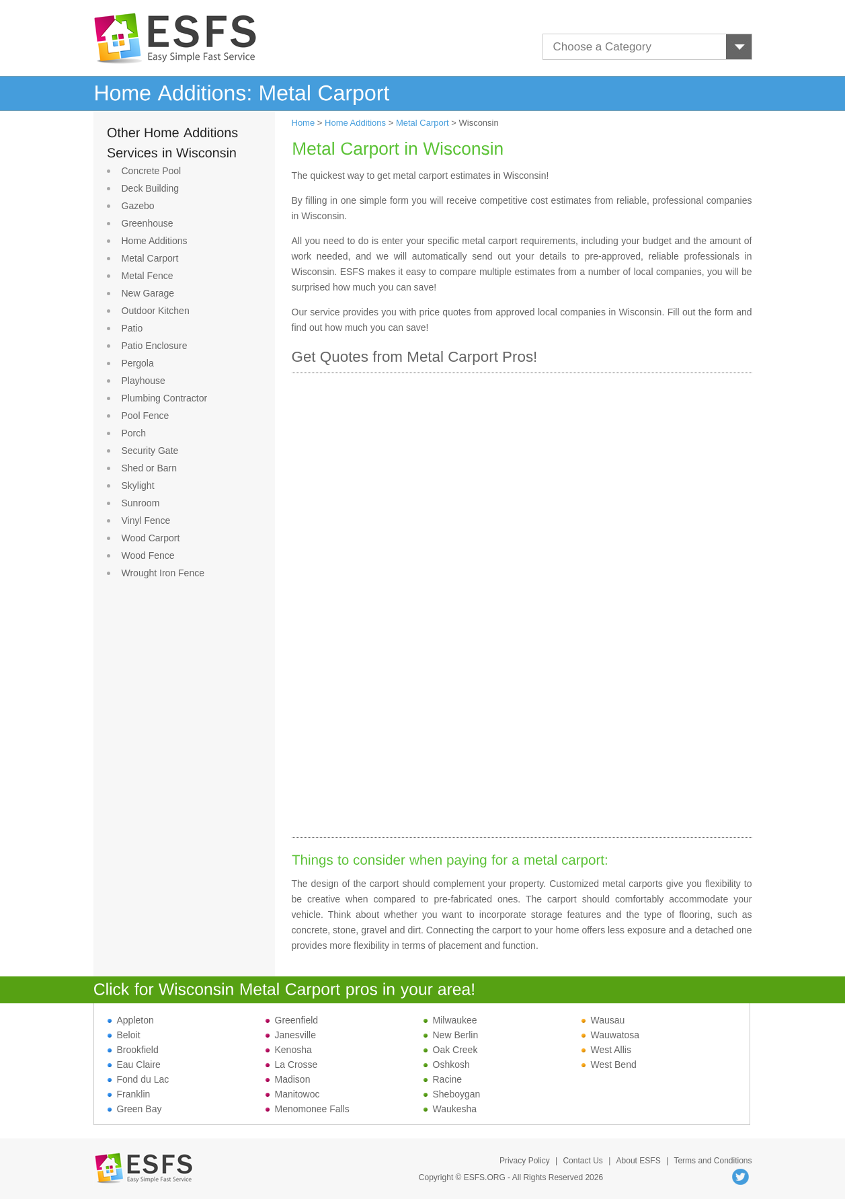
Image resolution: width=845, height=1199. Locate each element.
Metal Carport (150, 258)
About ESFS (638, 1160)
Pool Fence (145, 415)
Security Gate (150, 450)
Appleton (131, 1020)
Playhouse (143, 380)
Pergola (138, 363)
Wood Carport (151, 538)
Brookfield (133, 1049)
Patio (132, 328)
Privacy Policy (524, 1160)
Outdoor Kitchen (156, 310)
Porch (134, 433)
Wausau (603, 1020)
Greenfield (292, 1020)
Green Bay (135, 1109)
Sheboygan (452, 1094)
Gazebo (138, 205)
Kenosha (289, 1049)
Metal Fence (147, 275)
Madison (288, 1079)
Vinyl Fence (146, 520)
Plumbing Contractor (165, 398)
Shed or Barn (149, 468)
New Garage (148, 293)
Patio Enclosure (155, 345)
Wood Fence (148, 555)
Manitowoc (293, 1094)
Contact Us (582, 1160)
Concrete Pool (152, 170)
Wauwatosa (610, 1035)
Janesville (291, 1035)
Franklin (129, 1094)
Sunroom (141, 503)
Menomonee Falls (308, 1109)
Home (303, 123)
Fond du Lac (138, 1079)
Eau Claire (134, 1064)
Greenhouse (147, 223)
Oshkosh (447, 1064)
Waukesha (450, 1109)
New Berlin (451, 1035)
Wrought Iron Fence (163, 573)
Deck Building (150, 188)
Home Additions (155, 240)
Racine (443, 1079)
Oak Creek (451, 1049)
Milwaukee (450, 1020)
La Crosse (292, 1064)
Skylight (138, 485)
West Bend (609, 1064)
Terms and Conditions (713, 1160)
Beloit (124, 1035)
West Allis (606, 1049)
